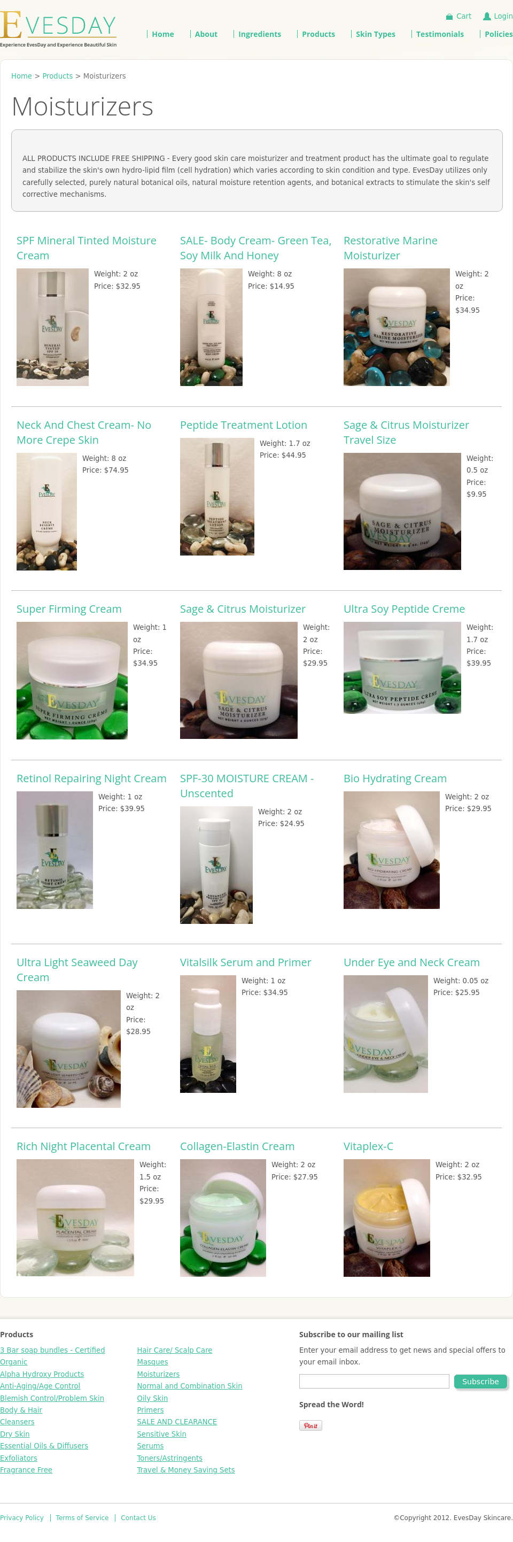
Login (503, 16)
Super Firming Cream (69, 609)
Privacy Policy (22, 1518)
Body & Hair (21, 1410)
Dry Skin (15, 1434)
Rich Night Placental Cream (84, 1146)
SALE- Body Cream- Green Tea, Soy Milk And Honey (256, 248)
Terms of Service (82, 1518)
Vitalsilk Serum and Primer (246, 962)
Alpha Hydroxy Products (42, 1374)
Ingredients (259, 34)
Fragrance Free (26, 1470)
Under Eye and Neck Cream (412, 962)
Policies (499, 34)
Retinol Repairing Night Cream (92, 778)
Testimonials (440, 34)
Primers (150, 1410)
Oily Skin (152, 1398)
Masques (152, 1362)
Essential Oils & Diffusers (44, 1446)
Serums (150, 1446)
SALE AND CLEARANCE (177, 1422)
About (206, 34)
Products (318, 34)
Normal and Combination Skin (190, 1386)
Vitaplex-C (368, 1146)
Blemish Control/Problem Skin (52, 1398)
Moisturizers (158, 1374)
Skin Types (375, 34)
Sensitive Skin (161, 1434)
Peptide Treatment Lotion (243, 425)
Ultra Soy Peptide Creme (404, 609)
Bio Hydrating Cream (395, 778)
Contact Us (138, 1518)
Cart (463, 16)
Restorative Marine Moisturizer (391, 248)
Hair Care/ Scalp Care (175, 1350)
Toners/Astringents (170, 1458)
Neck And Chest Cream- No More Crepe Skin (84, 432)
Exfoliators (18, 1458)
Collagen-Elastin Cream (237, 1146)
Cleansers (17, 1422)
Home (163, 34)
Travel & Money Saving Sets (186, 1470)
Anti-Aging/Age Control (40, 1386)
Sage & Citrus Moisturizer (243, 609)
